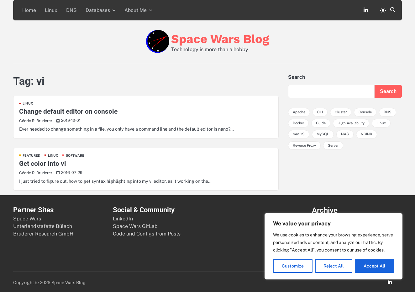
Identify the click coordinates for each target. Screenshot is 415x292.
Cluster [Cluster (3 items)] (341, 111)
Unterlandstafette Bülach (42, 224)
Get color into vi (42, 162)
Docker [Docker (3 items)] (299, 122)
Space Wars (27, 217)
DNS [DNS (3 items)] (390, 111)
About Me (130, 9)
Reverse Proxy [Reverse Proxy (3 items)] (305, 144)
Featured (32, 153)
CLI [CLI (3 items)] (320, 111)
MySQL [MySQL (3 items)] (323, 133)
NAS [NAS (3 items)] (345, 133)
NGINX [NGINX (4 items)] (367, 133)
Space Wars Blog (220, 37)
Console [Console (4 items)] (367, 111)
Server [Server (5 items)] (336, 144)
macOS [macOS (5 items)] (299, 133)
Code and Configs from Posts (147, 232)
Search (296, 75)
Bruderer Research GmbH (43, 232)
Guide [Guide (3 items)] (322, 122)
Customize (293, 265)
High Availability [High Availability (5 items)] (353, 122)
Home (28, 9)
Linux (49, 9)
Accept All (374, 265)
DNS (68, 9)
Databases (93, 9)
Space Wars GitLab (135, 224)
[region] (333, 246)
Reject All (333, 265)
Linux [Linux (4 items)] (384, 122)
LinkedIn (123, 217)
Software (76, 153)
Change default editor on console (68, 110)
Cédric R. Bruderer (36, 119)
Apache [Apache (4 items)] (299, 111)
